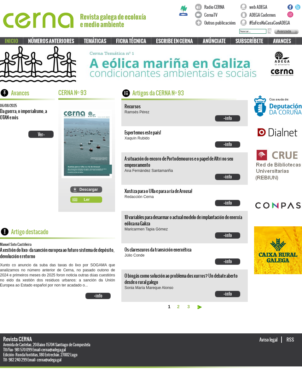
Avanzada (284, 31)
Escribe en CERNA (174, 41)
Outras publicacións (220, 23)
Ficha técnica (131, 41)
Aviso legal (268, 340)
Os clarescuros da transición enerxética (158, 249)
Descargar (88, 189)
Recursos (133, 106)
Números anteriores (51, 41)
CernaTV (211, 15)
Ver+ (41, 134)
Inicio (11, 41)
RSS (290, 340)
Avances (282, 41)
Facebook (290, 7)
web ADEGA (258, 7)
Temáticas (95, 41)
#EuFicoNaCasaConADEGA (266, 23)
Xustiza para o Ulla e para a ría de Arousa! (158, 191)
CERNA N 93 (72, 93)
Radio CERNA (214, 7)
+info (98, 295)
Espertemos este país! (143, 132)
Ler (87, 199)
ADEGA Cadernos (262, 15)
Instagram (290, 14)
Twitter (297, 7)
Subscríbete (249, 41)
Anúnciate (214, 41)
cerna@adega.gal (53, 349)
